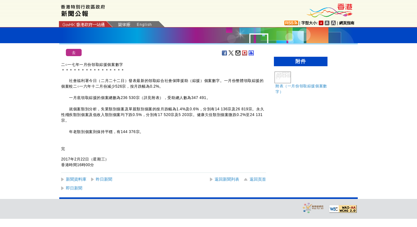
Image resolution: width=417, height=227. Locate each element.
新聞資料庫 (76, 179)
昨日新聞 (104, 179)
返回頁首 (258, 179)
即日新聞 (74, 188)
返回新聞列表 (227, 179)
